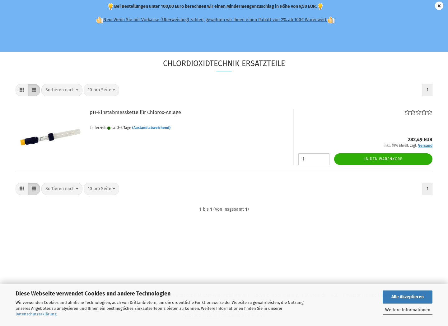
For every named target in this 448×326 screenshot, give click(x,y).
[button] (22, 90)
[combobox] (61, 90)
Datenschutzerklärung (36, 314)
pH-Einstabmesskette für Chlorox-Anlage (135, 112)
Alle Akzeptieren (407, 297)
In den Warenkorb (383, 159)
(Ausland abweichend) (151, 128)
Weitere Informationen (407, 310)
